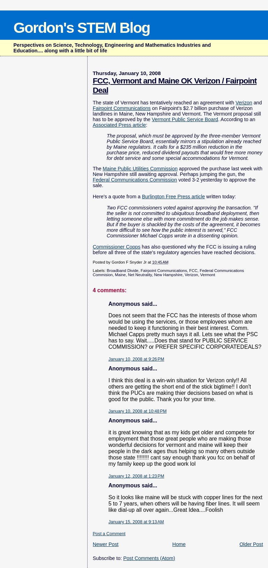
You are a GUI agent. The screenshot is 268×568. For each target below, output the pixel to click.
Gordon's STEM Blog (81, 27)
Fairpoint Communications (122, 108)
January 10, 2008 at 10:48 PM (138, 411)
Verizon (244, 102)
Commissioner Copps (117, 247)
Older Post (251, 544)
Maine (120, 275)
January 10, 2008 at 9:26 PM (136, 359)
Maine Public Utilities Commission (140, 168)
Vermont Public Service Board (185, 119)
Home (179, 544)
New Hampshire (168, 275)
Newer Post (106, 544)
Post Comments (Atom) (149, 558)
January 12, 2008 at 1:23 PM (136, 476)
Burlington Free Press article (173, 196)
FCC (193, 270)
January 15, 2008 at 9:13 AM (136, 521)
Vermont (207, 275)
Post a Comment (109, 533)
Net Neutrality (140, 275)
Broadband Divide (123, 270)
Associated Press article (119, 125)
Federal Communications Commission (135, 180)
